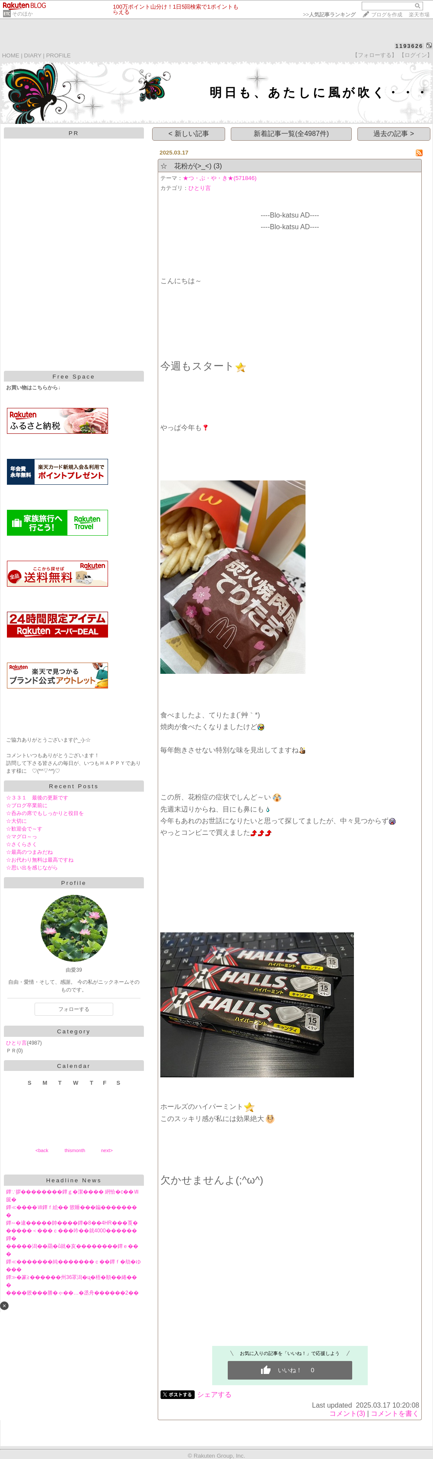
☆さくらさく (21, 844)
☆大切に (16, 821)
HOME (10, 55)
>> (329, 15)
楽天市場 (419, 15)
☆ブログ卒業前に (27, 805)
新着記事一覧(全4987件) (291, 133)
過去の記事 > (393, 133)
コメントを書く (395, 1413)
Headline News (74, 1180)
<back (41, 1150)
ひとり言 (16, 1043)
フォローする (73, 1009)
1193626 (409, 46)
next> (107, 1150)
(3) (217, 166)
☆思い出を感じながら (32, 868)
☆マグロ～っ (21, 837)
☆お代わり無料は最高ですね (39, 860)
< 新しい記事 (189, 133)
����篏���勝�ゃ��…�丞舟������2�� (72, 1293)
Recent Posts (74, 786)
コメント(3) (347, 1413)
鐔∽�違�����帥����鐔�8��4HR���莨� (72, 1223)
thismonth (74, 1150)
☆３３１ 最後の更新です (37, 798)
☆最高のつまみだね (29, 852)
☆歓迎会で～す (24, 829)
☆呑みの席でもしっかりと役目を (45, 813)
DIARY (32, 55)
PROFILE (58, 55)
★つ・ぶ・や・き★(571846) (219, 178)
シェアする (214, 1394)
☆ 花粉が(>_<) (185, 166)
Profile (74, 883)
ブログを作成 (386, 15)
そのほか (22, 14)
